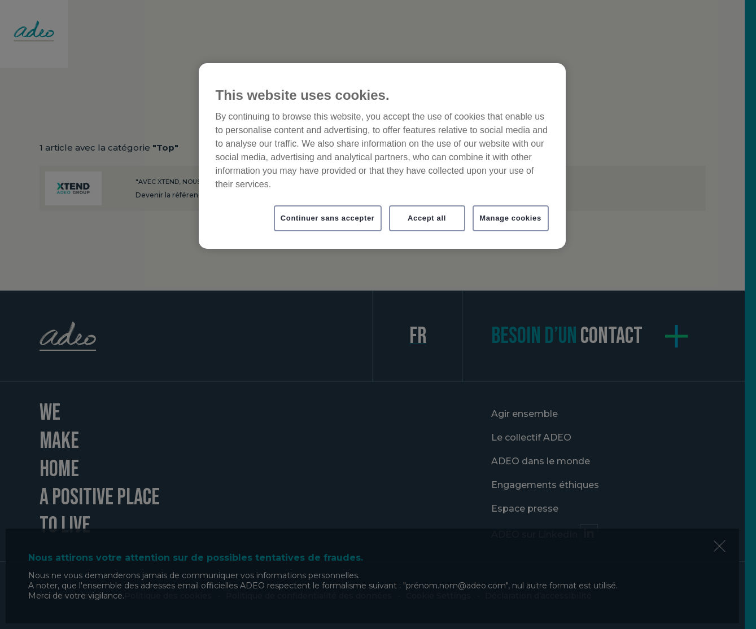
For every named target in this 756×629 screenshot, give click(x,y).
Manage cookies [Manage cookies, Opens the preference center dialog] (510, 218)
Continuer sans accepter (328, 218)
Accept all (427, 218)
